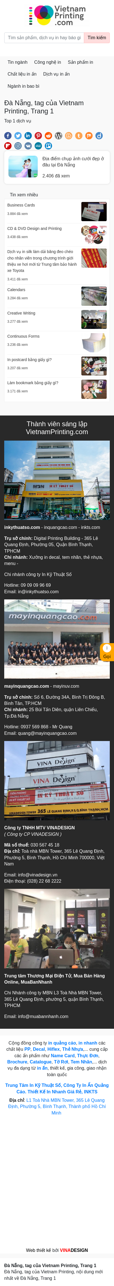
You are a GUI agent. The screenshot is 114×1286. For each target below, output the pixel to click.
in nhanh (88, 1043)
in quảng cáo (62, 1043)
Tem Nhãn (81, 1061)
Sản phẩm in (80, 62)
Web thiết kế (38, 1250)
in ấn (42, 1068)
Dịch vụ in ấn (56, 74)
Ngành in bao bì (23, 86)
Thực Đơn (87, 1055)
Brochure (17, 1061)
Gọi (107, 651)
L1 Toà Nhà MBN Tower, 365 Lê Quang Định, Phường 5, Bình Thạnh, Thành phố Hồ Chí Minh (57, 1106)
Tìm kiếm (97, 37)
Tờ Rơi (61, 1061)
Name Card (63, 1055)
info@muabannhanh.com (43, 1016)
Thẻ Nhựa (72, 1049)
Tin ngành (18, 62)
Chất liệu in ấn (22, 74)
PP (27, 1049)
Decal (39, 1049)
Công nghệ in (47, 62)
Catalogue (41, 1061)
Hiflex (54, 1049)
